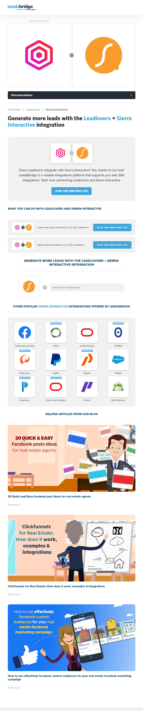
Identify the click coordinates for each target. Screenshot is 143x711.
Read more (14, 505)
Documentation (21, 95)
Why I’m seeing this (39, 21)
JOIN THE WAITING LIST (71, 191)
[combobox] (87, 287)
